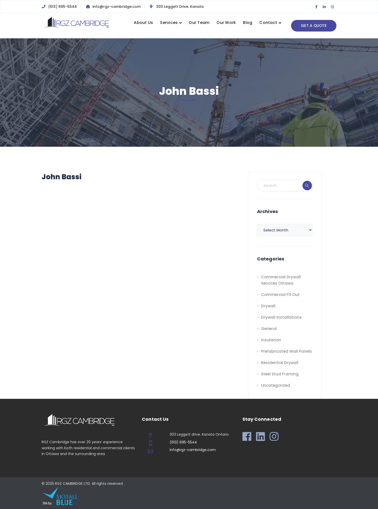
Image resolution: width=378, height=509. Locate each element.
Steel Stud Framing (280, 374)
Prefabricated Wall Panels (286, 351)
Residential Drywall (279, 362)
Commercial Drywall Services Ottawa (281, 280)
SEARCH (307, 185)
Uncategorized (275, 385)
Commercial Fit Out (280, 294)
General (269, 328)
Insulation (271, 340)
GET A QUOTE (314, 25)
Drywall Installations (281, 317)
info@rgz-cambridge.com (116, 6)
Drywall (268, 306)
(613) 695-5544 (62, 6)
